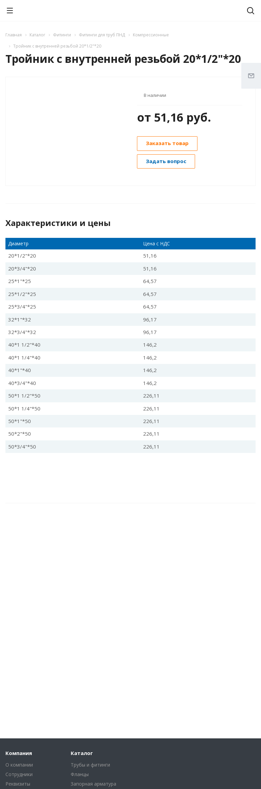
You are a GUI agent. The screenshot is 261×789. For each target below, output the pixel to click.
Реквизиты (17, 784)
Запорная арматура (93, 784)
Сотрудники (19, 774)
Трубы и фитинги (90, 764)
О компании (19, 764)
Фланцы (80, 774)
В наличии (155, 95)
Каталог (82, 753)
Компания (18, 753)
